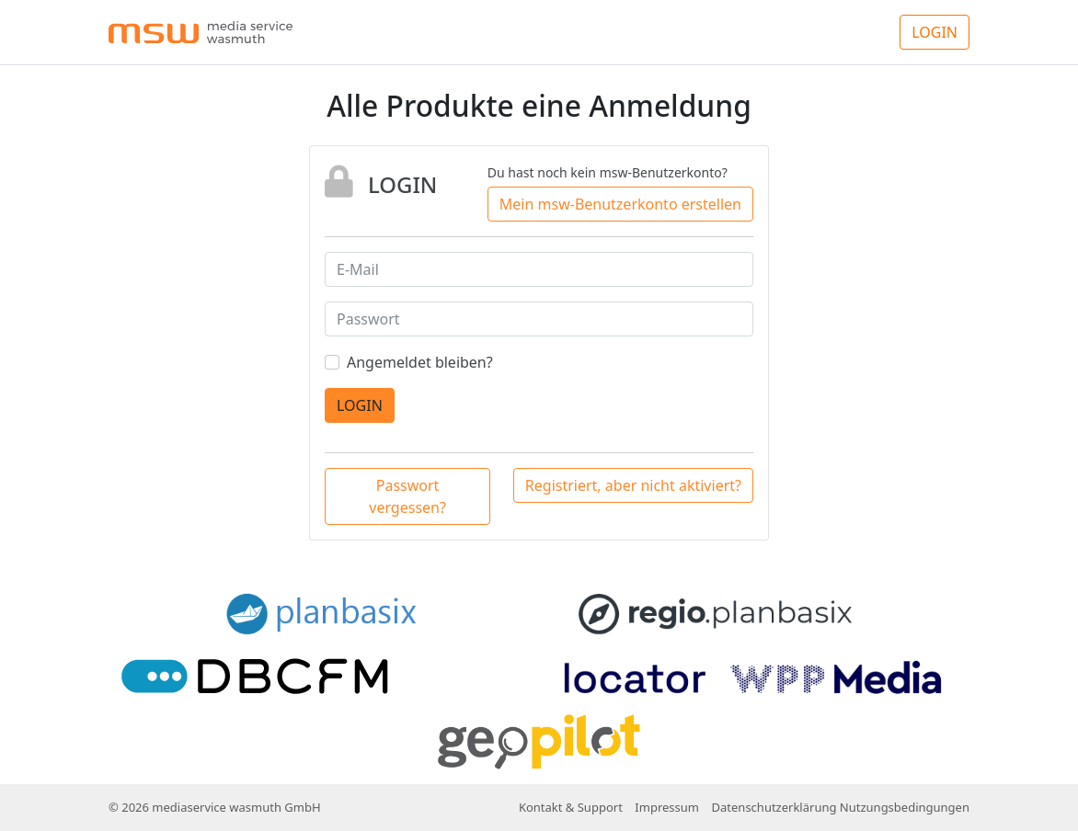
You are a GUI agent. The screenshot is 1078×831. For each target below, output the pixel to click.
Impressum (667, 807)
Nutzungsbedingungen (904, 807)
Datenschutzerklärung (774, 807)
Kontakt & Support (571, 807)
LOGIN (935, 32)
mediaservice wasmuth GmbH (236, 807)
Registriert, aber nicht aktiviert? (633, 485)
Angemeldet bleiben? (420, 362)
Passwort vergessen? (407, 496)
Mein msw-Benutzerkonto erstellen (620, 204)
